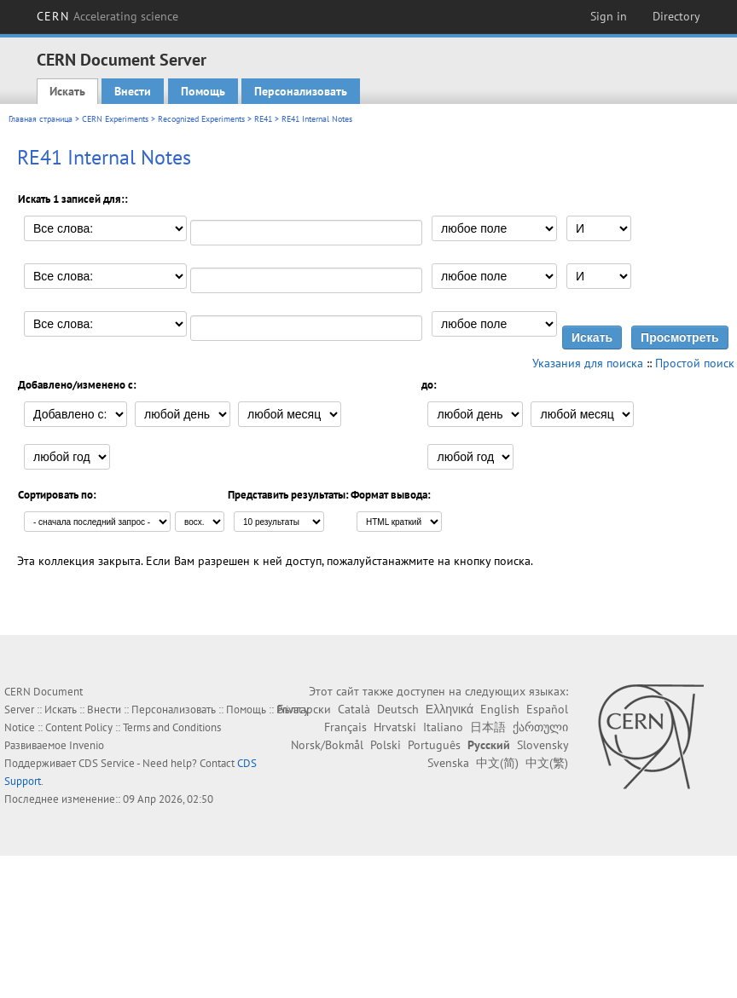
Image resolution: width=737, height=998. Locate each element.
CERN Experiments (115, 118)
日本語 (488, 727)
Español (547, 709)
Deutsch (398, 709)
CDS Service (106, 763)
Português (434, 745)
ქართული (540, 727)
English (499, 709)
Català (354, 709)
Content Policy (79, 727)
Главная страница (41, 118)
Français (345, 727)
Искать (67, 91)
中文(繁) (546, 762)
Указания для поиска (587, 363)
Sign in (608, 16)
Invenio (86, 745)
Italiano (443, 727)
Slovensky (542, 745)
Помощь (203, 91)
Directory (676, 16)
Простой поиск (694, 363)
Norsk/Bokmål (327, 745)
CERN (107, 16)
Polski (385, 745)
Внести (132, 91)
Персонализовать (300, 91)
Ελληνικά (449, 709)
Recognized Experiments (201, 118)
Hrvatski (395, 727)
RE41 (263, 118)
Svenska (448, 762)
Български (304, 709)
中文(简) (497, 762)
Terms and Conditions (172, 727)
